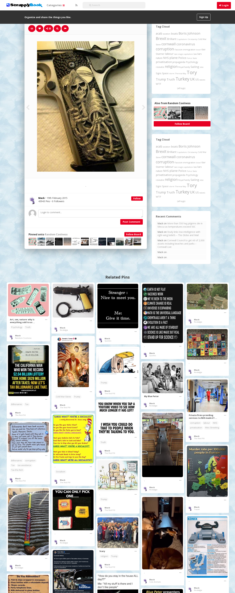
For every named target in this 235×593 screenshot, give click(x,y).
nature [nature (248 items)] (159, 57)
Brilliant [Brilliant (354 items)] (171, 39)
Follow (137, 198)
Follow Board (133, 234)
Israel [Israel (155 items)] (198, 50)
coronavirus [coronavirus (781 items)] (185, 44)
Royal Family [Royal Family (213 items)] (184, 67)
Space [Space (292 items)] (165, 73)
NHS (215, 423)
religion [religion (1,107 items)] (171, 66)
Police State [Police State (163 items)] (192, 58)
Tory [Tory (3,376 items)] (192, 72)
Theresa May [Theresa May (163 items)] (180, 73)
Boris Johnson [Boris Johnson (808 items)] (189, 33)
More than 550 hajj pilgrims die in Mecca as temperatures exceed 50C (180, 225)
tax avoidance (24, 465)
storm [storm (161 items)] (171, 73)
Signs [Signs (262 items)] (158, 73)
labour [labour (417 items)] (169, 54)
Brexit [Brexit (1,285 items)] (161, 38)
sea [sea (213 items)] (201, 67)
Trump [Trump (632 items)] (161, 79)
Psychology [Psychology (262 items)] (192, 62)
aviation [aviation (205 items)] (166, 33)
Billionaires (16, 404)
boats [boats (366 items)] (174, 33)
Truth (28, 327)
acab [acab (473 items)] (159, 33)
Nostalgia (64, 330)
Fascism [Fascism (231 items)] (178, 49)
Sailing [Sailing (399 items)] (195, 67)
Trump (77, 396)
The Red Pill (65, 407)
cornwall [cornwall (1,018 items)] (168, 43)
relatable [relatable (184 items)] (160, 67)
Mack (18, 335)
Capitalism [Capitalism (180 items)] (182, 39)
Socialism (60, 471)
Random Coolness (56, 234)
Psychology (16, 327)
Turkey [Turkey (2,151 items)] (182, 79)
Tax (27, 404)
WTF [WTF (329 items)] (158, 83)
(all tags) (181, 88)
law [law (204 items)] (195, 54)
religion (104, 556)
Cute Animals (155, 582)
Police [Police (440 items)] (182, 58)
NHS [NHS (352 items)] (166, 58)
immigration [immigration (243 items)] (189, 49)
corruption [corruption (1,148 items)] (165, 49)
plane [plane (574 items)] (173, 58)
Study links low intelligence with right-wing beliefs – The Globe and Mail (178, 233)
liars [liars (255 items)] (199, 53)
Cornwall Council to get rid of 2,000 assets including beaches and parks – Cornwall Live (180, 243)
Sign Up (203, 17)
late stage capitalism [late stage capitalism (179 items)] (183, 54)
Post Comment (131, 221)
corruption (195, 423)
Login (225, 5)
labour (207, 423)
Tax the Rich (17, 470)
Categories (56, 5)
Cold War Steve (63, 396)
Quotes (108, 341)
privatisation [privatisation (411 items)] (164, 62)
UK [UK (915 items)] (192, 79)
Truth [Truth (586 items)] (171, 79)
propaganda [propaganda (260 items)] (178, 62)
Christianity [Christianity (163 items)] (192, 39)
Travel (197, 509)
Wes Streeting (212, 427)
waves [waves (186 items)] (202, 79)
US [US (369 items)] (197, 79)
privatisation (196, 427)
